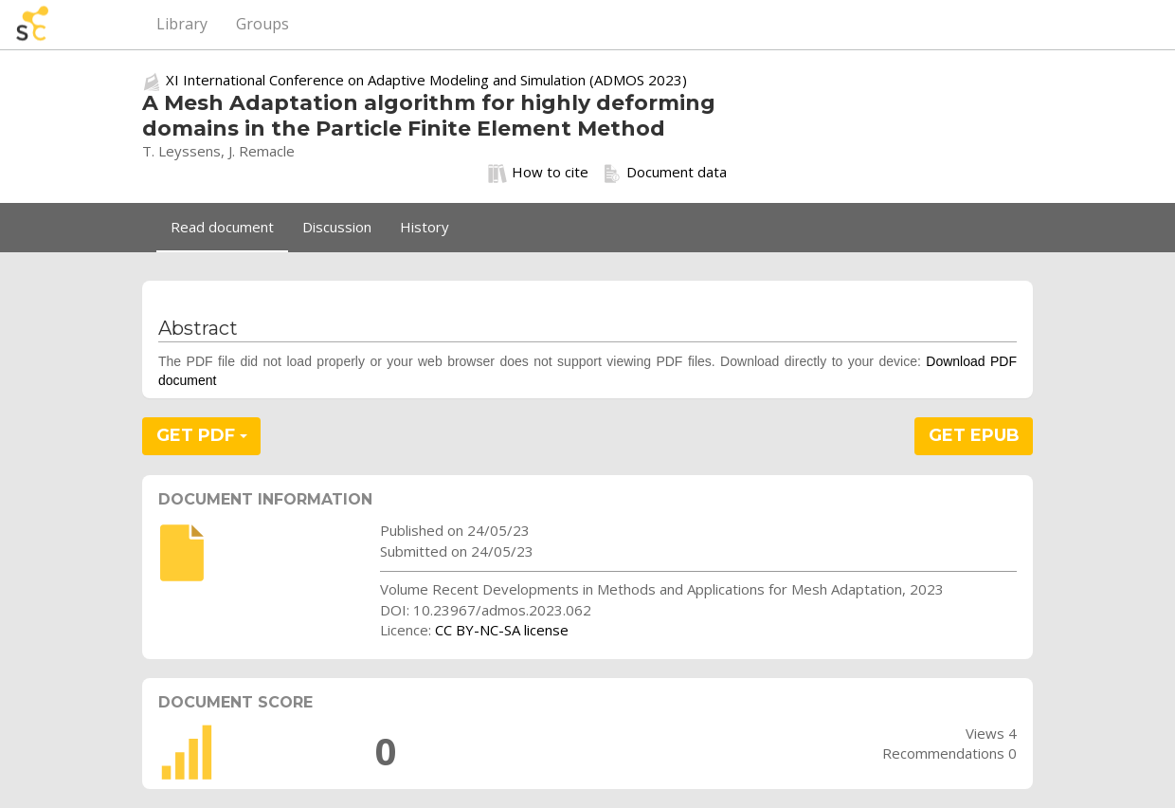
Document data (665, 172)
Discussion (336, 226)
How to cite (538, 172)
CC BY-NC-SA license (502, 629)
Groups (262, 23)
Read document (222, 226)
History (424, 226)
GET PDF (201, 435)
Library (182, 23)
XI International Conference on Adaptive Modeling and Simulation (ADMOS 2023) (426, 79)
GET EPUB (974, 435)
